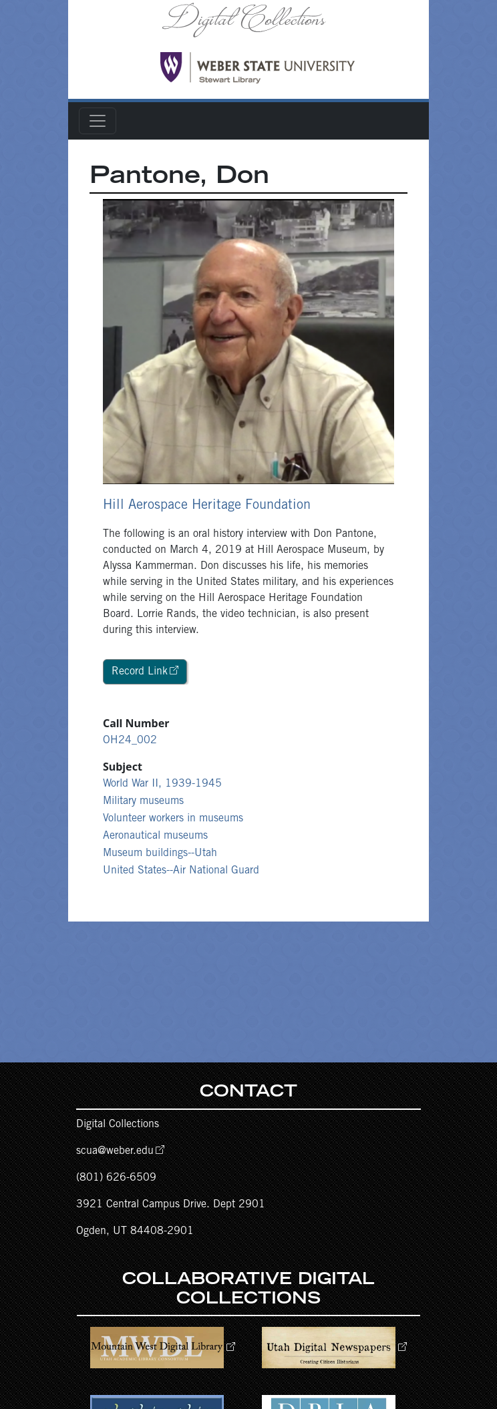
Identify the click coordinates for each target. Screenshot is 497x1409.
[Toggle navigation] (97, 121)
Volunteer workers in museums (173, 818)
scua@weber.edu (115, 1151)
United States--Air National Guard (181, 870)
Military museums (143, 801)
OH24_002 (130, 740)
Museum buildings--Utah (160, 853)
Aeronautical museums (155, 836)
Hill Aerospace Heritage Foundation (207, 506)
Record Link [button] (140, 671)
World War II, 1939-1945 (162, 784)
